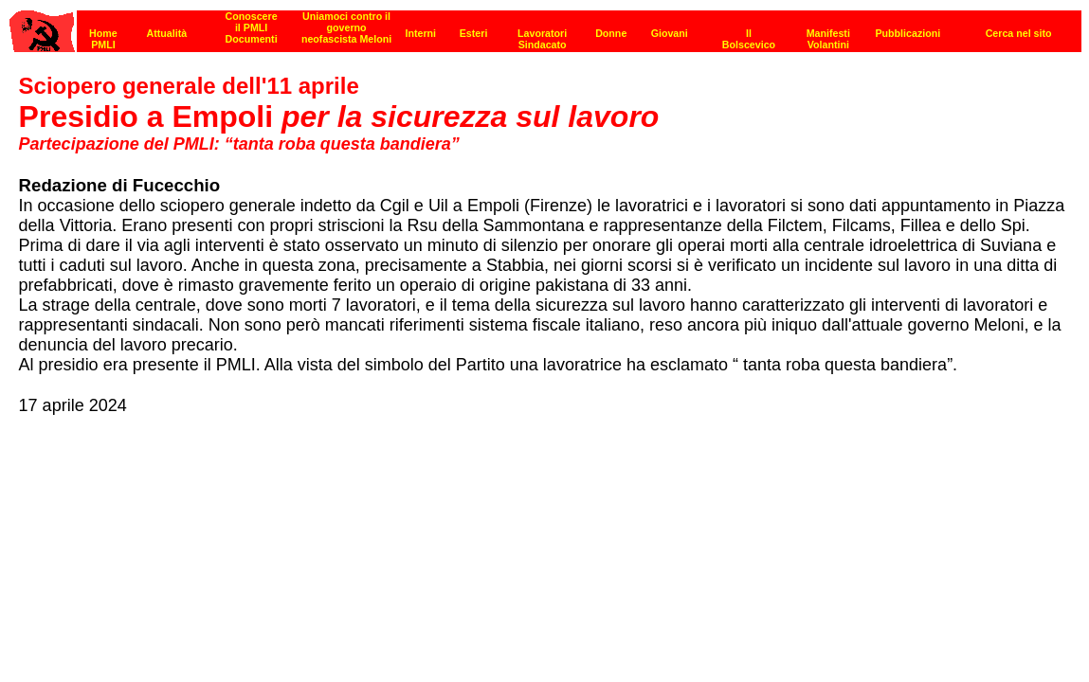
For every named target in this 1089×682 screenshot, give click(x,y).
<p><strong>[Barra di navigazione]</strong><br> (545, 26)
